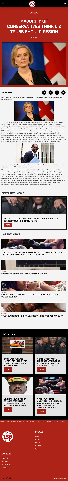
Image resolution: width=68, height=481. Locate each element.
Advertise (5, 461)
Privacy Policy (6, 464)
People (37, 439)
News (37, 436)
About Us (5, 458)
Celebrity (38, 445)
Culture (37, 442)
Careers (4, 467)
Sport (37, 449)
